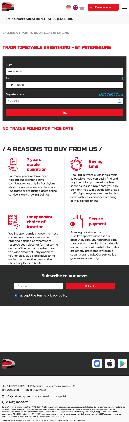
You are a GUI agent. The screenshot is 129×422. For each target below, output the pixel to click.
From (9, 64)
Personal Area (103, 7)
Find (64, 112)
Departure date (16, 94)
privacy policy (57, 295)
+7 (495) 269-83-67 (17, 402)
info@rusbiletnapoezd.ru (20, 396)
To (7, 78)
